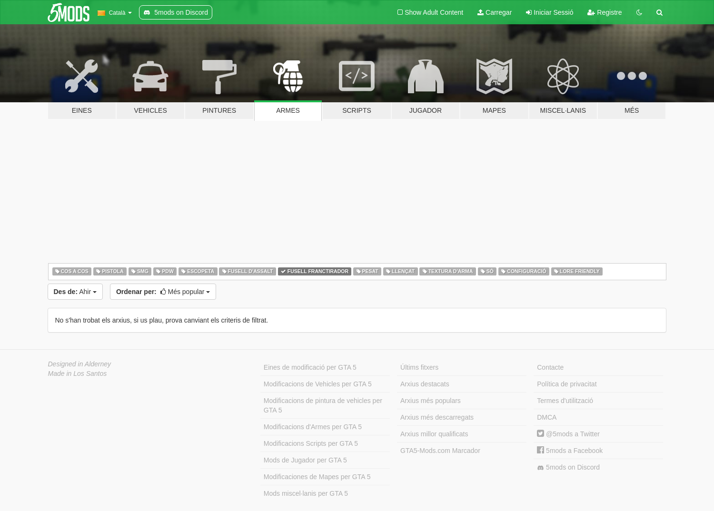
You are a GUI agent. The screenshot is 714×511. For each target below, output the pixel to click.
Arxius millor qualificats (434, 434)
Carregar (494, 12)
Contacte (550, 367)
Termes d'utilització (565, 400)
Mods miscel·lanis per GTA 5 (306, 493)
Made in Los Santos (77, 373)
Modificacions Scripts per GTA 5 (311, 443)
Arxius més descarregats (437, 417)
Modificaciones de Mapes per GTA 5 (317, 477)
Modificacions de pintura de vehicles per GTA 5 (323, 405)
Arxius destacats (424, 384)
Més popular (163, 291)
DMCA (546, 417)
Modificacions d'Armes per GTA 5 (313, 427)
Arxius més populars (430, 400)
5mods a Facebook (570, 450)
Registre (604, 12)
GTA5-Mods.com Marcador (440, 450)
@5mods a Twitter (568, 434)
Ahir (75, 291)
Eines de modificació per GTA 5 (310, 367)
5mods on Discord (568, 467)
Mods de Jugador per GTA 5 (305, 460)
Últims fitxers (419, 367)
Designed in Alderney (79, 364)
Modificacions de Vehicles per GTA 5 (318, 384)
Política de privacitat (566, 384)
